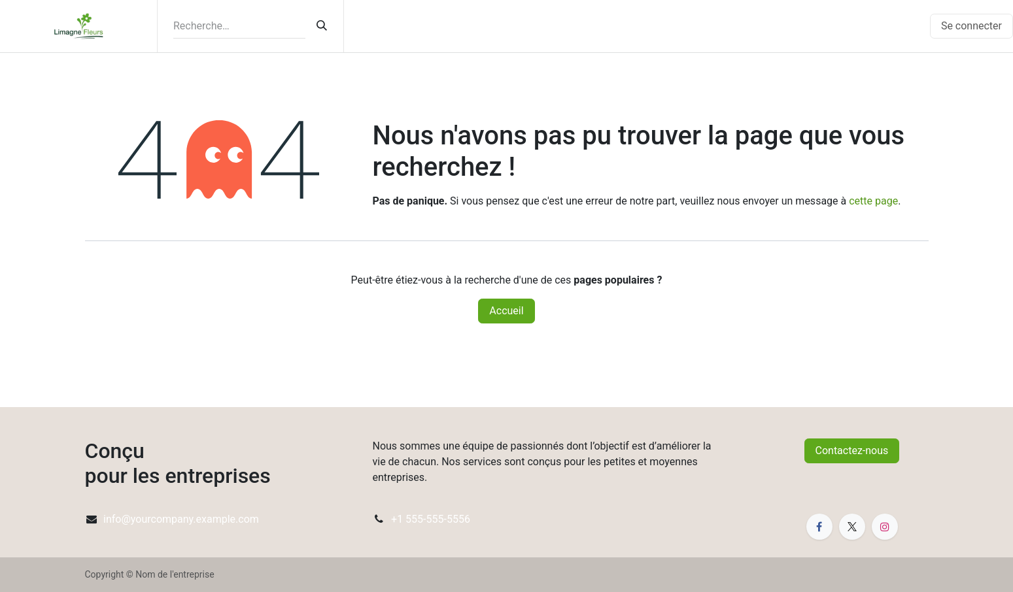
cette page (873, 201)
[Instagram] (885, 527)
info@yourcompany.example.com (181, 519)
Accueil (506, 310)
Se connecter (971, 26)
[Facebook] (819, 527)
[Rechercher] (321, 26)
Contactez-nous (852, 450)
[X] (852, 527)
